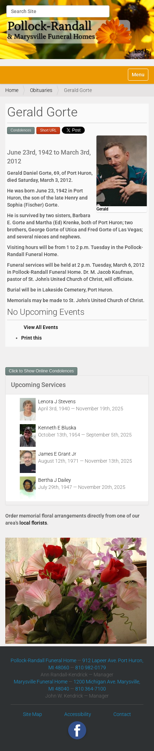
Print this (31, 338)
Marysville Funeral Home (40, 681)
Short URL (48, 130)
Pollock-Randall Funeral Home (43, 660)
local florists (33, 523)
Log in (142, 51)
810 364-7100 (90, 689)
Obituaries (41, 90)
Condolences (21, 130)
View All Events (41, 327)
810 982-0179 (90, 667)
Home (11, 90)
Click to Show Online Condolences (41, 371)
